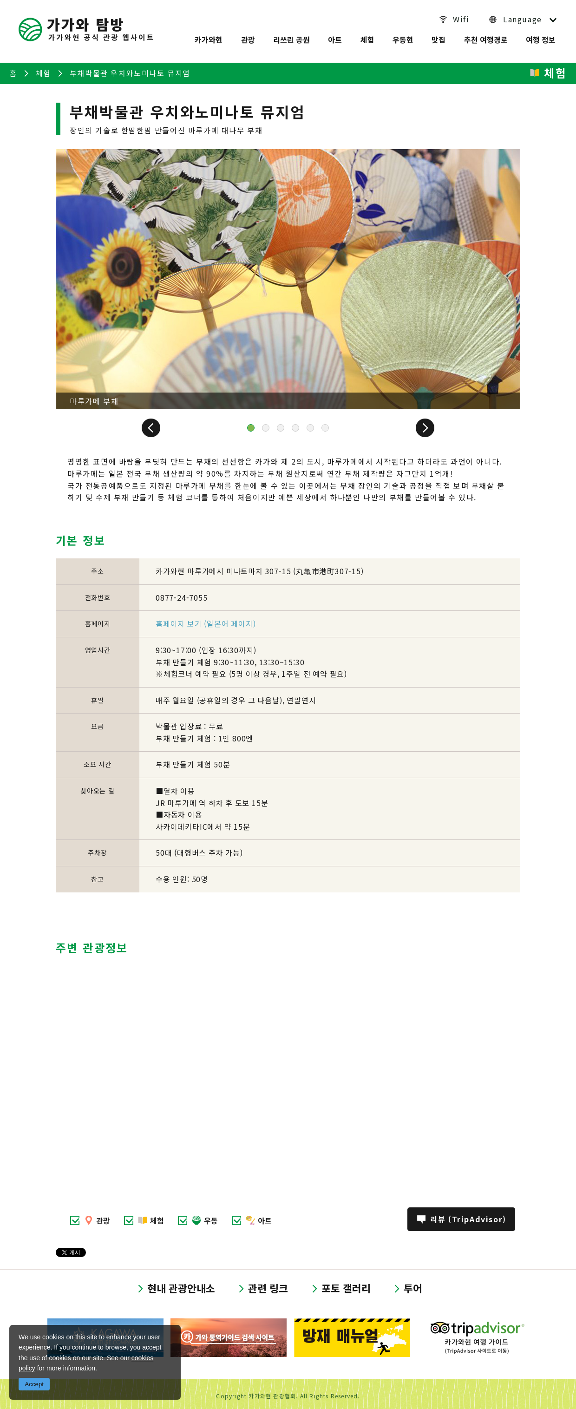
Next (418, 423)
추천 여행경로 (486, 38)
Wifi (462, 19)
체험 (367, 38)
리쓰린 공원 (291, 38)
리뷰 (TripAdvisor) (468, 1214)
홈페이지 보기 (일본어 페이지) (206, 618)
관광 (248, 38)
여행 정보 (541, 38)
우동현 (403, 38)
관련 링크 (268, 1284)
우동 (211, 1215)
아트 (335, 38)
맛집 (439, 38)
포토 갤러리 (346, 1284)
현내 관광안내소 (181, 1284)
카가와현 (208, 38)
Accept (34, 1384)
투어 (413, 1284)
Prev (158, 423)
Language (522, 19)
